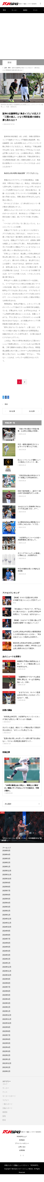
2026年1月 (6, 867)
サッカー (14, 10)
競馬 (4, 1116)
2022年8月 (6, 1031)
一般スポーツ (7, 1104)
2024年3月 (6, 955)
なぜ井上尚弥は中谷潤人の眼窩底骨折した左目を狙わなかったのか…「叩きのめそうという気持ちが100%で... (27, 634)
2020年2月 (6, 1071)
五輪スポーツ (7, 1108)
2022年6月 (6, 1039)
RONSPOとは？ (22, 1136)
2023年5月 (6, 995)
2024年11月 (6, 923)
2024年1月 (6, 963)
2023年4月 (6, 999)
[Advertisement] (22, 30)
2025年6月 (6, 895)
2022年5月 (6, 1043)
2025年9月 (6, 883)
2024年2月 (6, 959)
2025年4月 (6, 903)
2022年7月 (6, 1035)
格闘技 (25, 10)
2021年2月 (6, 1067)
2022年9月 (6, 1027)
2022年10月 (6, 1023)
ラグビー (5, 1100)
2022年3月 (6, 1051)
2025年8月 (6, 887)
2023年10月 (6, 975)
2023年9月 (6, 979)
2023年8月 (6, 983)
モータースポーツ (9, 1096)
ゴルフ (4, 1084)
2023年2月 (6, 1007)
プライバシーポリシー (22, 1143)
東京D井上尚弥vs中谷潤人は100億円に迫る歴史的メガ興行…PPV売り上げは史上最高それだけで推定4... (27, 645)
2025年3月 (6, 907)
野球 (4, 10)
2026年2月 (6, 862)
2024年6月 (6, 943)
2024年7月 (6, 939)
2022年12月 (6, 1015)
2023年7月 (6, 987)
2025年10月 (6, 879)
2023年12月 (6, 967)
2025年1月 (6, 915)
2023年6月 (6, 991)
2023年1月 (6, 1011)
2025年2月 (6, 911)
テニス (35, 10)
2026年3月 (6, 859)
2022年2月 (6, 1055)
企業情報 (22, 1150)
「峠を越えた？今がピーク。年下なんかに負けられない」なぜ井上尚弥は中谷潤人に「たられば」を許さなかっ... (27, 611)
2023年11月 (6, 971)
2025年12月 (6, 871)
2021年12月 (6, 1063)
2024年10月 (6, 927)
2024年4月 (6, 951)
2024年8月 (6, 935)
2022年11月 (6, 1019)
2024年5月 (6, 947)
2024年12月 (6, 919)
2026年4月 (6, 854)
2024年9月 (6, 931)
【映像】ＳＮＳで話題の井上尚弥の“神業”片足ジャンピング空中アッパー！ (26, 600)
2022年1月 (6, 1059)
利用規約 (22, 1140)
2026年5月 (6, 850)
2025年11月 (6, 875)
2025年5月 (6, 899)
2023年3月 (6, 1003)
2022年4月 (6, 1047)
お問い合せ (21, 1147)
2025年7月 (6, 891)
